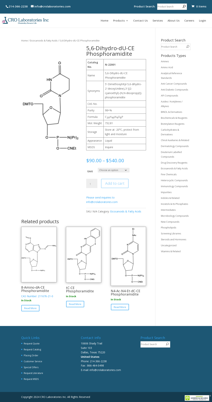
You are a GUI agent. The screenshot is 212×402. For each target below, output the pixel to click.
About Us (173, 20)
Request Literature (33, 373)
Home (104, 20)
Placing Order (31, 355)
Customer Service (33, 361)
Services (158, 20)
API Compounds (169, 95)
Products (119, 20)
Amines (165, 61)
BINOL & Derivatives (171, 112)
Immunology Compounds (174, 186)
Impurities (166, 192)
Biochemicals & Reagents (174, 118)
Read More (30, 308)
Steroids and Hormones (173, 239)
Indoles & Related (170, 198)
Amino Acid (167, 67)
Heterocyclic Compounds (174, 180)
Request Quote (32, 343)
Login (202, 20)
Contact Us (140, 20)
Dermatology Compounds (175, 146)
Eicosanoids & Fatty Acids (44, 40)
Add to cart (114, 183)
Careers (189, 20)
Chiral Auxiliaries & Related (175, 140)
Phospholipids (168, 227)
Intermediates (168, 210)
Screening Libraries (171, 233)
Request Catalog (32, 349)
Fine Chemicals (169, 174)
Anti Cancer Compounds (174, 83)
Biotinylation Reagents (172, 123)
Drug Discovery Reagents (174, 162)
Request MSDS (31, 379)
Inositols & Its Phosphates (174, 204)
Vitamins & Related (171, 251)
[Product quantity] (91, 184)
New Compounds (170, 221)
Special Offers (31, 367)
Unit (90, 171)
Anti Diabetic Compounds (174, 89)
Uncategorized (169, 245)
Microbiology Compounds (175, 215)
